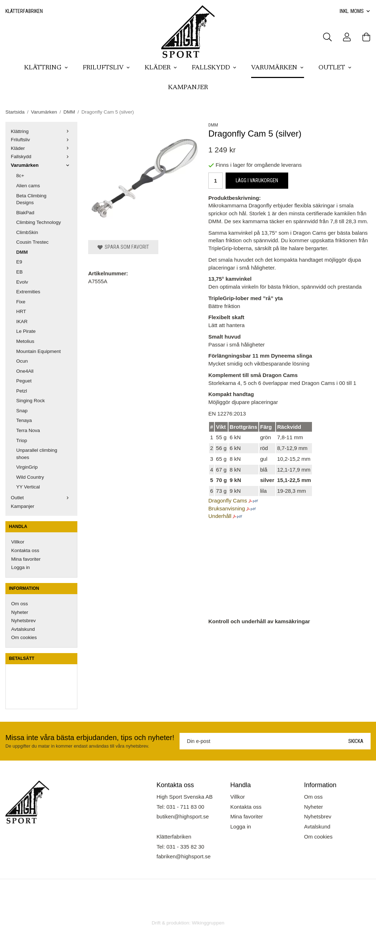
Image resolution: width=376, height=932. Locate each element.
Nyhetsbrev (23, 620)
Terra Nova (28, 430)
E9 (19, 262)
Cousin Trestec (32, 242)
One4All (24, 371)
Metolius (25, 341)
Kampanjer (188, 87)
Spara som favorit (123, 247)
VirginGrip (27, 467)
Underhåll (219, 516)
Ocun (22, 361)
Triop (21, 440)
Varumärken (277, 68)
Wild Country (30, 477)
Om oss (19, 603)
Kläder (161, 68)
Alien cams (28, 185)
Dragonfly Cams (227, 500)
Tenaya (24, 420)
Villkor (17, 542)
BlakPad (25, 212)
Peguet (24, 381)
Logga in (20, 567)
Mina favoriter (26, 559)
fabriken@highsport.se (183, 856)
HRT (21, 311)
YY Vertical (28, 487)
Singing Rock (30, 400)
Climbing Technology (38, 222)
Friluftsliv (106, 68)
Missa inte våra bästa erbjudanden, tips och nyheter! (89, 738)
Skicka (355, 741)
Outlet (335, 68)
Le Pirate (26, 331)
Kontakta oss (25, 550)
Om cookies (24, 637)
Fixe (21, 301)
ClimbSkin (27, 232)
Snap (22, 410)
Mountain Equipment (38, 351)
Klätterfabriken (24, 11)
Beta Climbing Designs (31, 199)
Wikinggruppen (208, 923)
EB (19, 272)
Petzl (21, 391)
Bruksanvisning (226, 508)
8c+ (20, 175)
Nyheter (19, 612)
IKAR (22, 321)
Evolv (22, 282)
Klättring (46, 68)
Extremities (28, 291)
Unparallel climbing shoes (36, 453)
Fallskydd (214, 68)
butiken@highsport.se (183, 816)
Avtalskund (23, 629)
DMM (22, 252)
